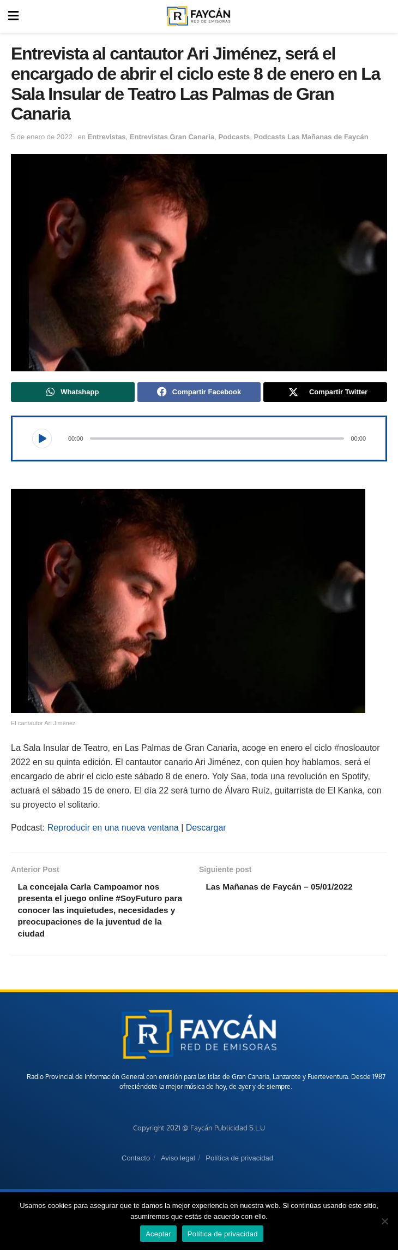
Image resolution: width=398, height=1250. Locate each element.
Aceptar (158, 1234)
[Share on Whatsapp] (73, 392)
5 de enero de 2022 (42, 137)
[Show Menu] (13, 16)
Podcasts (234, 137)
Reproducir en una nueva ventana (113, 829)
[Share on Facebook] (199, 392)
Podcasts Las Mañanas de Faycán (311, 137)
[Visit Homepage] (198, 16)
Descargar (206, 829)
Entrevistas (107, 137)
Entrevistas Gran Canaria (172, 137)
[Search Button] (384, 16)
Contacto (136, 1163)
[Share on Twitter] (325, 392)
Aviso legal (178, 1163)
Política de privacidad (239, 1163)
